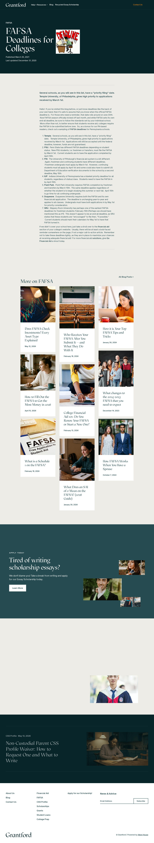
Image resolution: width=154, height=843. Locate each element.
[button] (39, 4)
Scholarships (43, 806)
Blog (51, 5)
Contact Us (11, 802)
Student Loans (43, 815)
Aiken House (143, 835)
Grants (40, 810)
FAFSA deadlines (78, 129)
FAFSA (9, 23)
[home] (16, 5)
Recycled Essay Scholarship (67, 5)
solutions (97, 238)
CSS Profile (42, 802)
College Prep (43, 819)
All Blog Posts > (126, 277)
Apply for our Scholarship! (80, 793)
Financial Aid (43, 793)
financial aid (103, 226)
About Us (10, 793)
